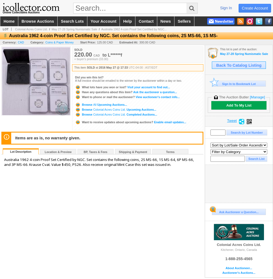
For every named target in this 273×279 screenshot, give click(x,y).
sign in (226, 8)
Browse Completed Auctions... (116, 114)
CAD (21, 42)
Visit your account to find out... (122, 87)
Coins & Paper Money (59, 42)
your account (103, 21)
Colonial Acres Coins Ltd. (31, 29)
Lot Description (20, 151)
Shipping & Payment (133, 152)
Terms (170, 152)
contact (146, 21)
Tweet (232, 121)
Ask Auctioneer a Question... (235, 211)
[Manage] (257, 97)
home (9, 21)
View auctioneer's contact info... (127, 97)
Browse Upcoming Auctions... (101, 104)
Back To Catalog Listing (239, 65)
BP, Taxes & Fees (96, 152)
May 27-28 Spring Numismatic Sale (74, 29)
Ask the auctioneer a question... (126, 92)
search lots (72, 21)
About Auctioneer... (238, 268)
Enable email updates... (130, 122)
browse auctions (38, 21)
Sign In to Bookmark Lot (234, 84)
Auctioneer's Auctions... (238, 272)
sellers (184, 21)
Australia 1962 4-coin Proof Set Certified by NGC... (134, 29)
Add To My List (238, 105)
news (166, 21)
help (127, 21)
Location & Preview (58, 152)
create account (255, 8)
